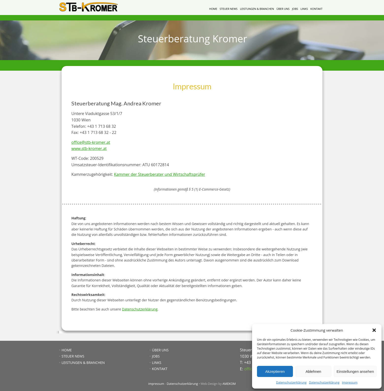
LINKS (304, 9)
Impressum (349, 382)
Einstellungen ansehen (355, 371)
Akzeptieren (275, 371)
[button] (374, 330)
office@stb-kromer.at (90, 142)
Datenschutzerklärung (291, 382)
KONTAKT (316, 9)
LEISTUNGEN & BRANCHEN (257, 9)
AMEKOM (229, 384)
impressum (156, 384)
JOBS (295, 9)
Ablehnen (313, 371)
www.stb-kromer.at (89, 148)
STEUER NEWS (229, 9)
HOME (213, 9)
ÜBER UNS (282, 9)
